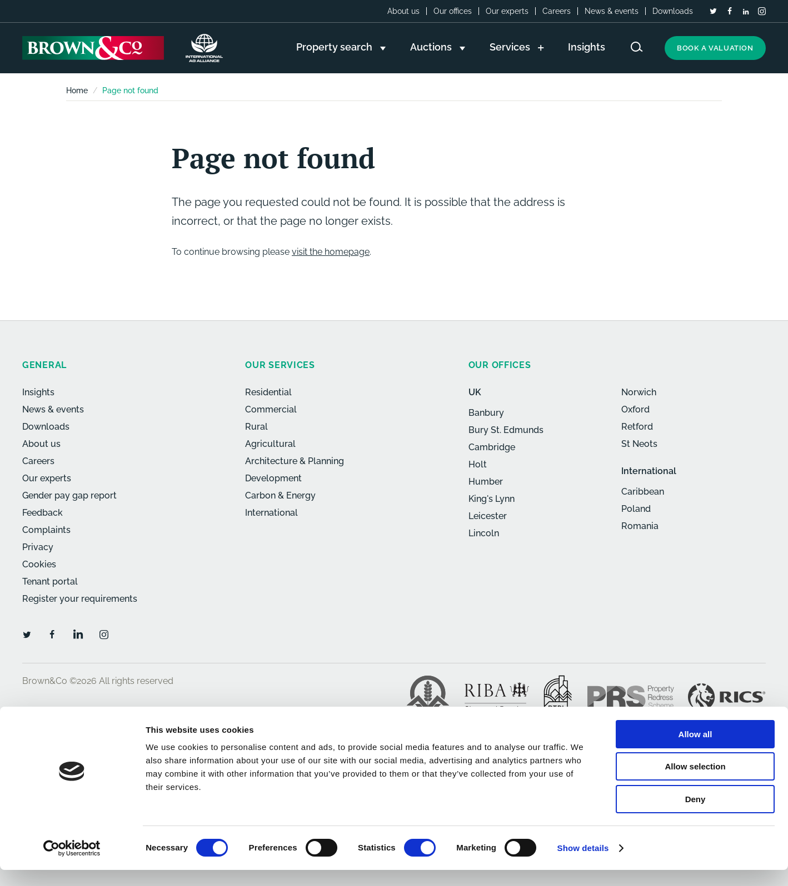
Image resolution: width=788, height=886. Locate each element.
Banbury (486, 412)
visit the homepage (331, 251)
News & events (612, 11)
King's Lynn (491, 499)
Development (273, 478)
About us (403, 11)
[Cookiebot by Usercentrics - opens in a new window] (72, 864)
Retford (637, 426)
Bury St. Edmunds (505, 430)
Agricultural (270, 444)
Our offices (452, 11)
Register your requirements (79, 598)
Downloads (672, 11)
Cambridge (491, 447)
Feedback (42, 512)
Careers (556, 11)
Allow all (695, 750)
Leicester (487, 516)
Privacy (37, 547)
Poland (636, 509)
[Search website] (637, 47)
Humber (485, 481)
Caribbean (642, 491)
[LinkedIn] (745, 12)
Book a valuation (715, 48)
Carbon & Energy (280, 495)
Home (77, 90)
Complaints (46, 530)
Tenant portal (50, 581)
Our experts (507, 11)
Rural (256, 426)
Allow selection (695, 783)
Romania (640, 526)
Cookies (39, 564)
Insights (38, 392)
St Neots (639, 444)
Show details (583, 864)
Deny (695, 815)
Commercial (271, 409)
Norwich (638, 392)
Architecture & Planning (294, 461)
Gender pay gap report (69, 495)
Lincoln (483, 533)
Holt (477, 464)
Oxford (635, 409)
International (271, 512)
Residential (268, 392)
